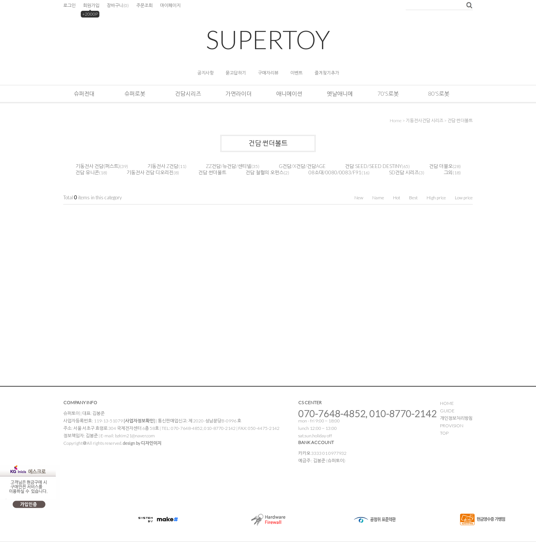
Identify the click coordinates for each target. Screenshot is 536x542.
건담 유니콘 (87, 172)
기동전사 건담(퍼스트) (98, 166)
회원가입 (91, 5)
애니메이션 (289, 93)
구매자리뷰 (268, 73)
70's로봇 (388, 93)
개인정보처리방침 (456, 418)
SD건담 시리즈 (404, 172)
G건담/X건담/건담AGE (302, 166)
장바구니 (118, 5)
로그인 (69, 5)
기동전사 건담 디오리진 (150, 172)
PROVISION (451, 425)
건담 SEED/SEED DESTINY (373, 166)
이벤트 (296, 73)
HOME (447, 403)
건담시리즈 (188, 93)
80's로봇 (438, 93)
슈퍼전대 (84, 93)
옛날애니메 (340, 93)
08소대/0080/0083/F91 (335, 172)
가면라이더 (239, 93)
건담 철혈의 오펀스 (265, 172)
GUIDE (447, 410)
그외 (448, 172)
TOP (444, 433)
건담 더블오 (441, 166)
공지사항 (205, 73)
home (396, 120)
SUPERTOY (268, 39)
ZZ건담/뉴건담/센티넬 (228, 166)
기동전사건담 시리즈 (424, 120)
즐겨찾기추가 (327, 73)
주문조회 (144, 5)
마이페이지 (170, 5)
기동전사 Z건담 (162, 166)
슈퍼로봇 (134, 93)
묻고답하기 (236, 73)
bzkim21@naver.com (135, 435)
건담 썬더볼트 (460, 120)
